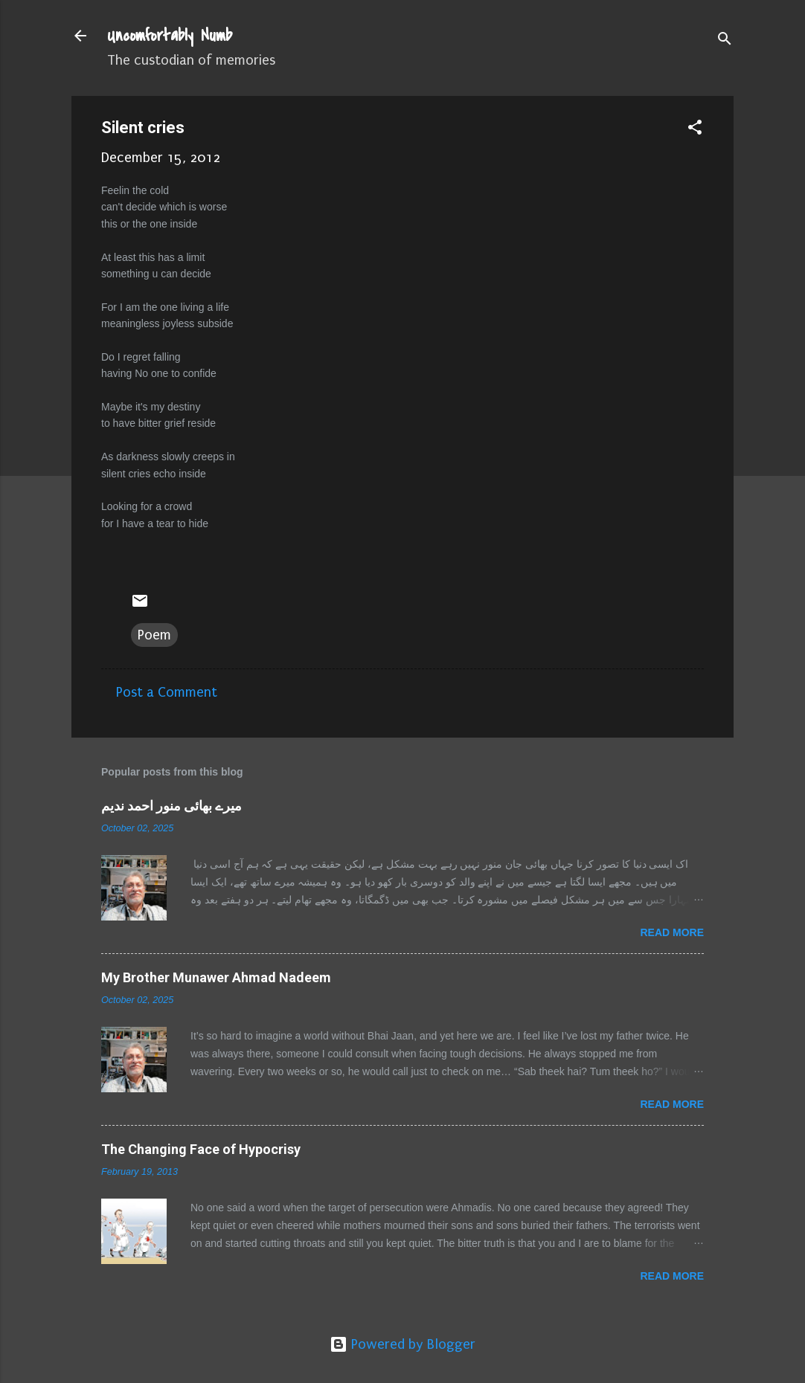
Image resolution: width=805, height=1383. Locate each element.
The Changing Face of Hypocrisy (201, 1149)
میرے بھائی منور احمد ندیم (171, 805)
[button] (695, 129)
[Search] (725, 40)
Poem (154, 635)
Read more (672, 932)
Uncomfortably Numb (169, 36)
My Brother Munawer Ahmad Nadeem (216, 977)
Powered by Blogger (402, 1344)
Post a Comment (166, 692)
